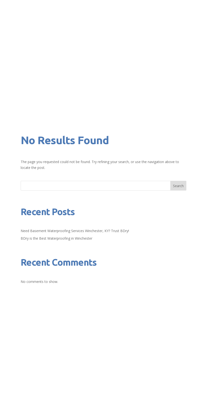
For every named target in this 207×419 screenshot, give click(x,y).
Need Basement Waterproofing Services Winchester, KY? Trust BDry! (75, 230)
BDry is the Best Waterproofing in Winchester (56, 238)
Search (178, 185)
